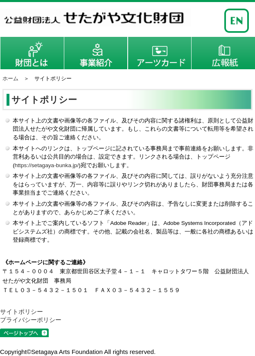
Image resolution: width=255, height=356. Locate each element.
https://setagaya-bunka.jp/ (47, 165)
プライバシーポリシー (30, 319)
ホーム (10, 78)
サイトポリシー (21, 311)
